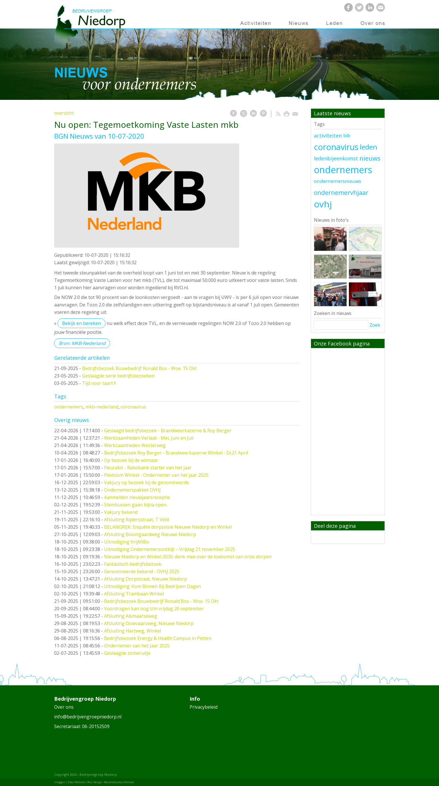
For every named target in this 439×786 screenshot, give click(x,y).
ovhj (323, 204)
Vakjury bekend (120, 512)
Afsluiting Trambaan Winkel (134, 594)
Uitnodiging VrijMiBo (126, 542)
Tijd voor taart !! (99, 383)
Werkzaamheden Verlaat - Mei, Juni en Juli (149, 438)
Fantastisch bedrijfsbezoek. (133, 564)
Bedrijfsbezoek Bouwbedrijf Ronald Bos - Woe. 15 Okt (139, 368)
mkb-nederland (102, 407)
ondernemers (68, 407)
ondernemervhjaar (341, 192)
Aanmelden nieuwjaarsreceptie (137, 497)
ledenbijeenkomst (336, 158)
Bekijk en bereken (81, 323)
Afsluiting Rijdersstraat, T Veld (136, 519)
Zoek (374, 325)
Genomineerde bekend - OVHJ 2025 (141, 571)
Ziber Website (76, 782)
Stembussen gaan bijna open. (135, 505)
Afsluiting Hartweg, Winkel (132, 631)
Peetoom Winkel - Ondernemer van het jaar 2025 (156, 475)
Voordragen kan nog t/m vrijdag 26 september (154, 608)
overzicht (64, 113)
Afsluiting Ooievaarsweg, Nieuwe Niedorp (149, 623)
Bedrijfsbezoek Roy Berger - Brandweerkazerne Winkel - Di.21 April (176, 453)
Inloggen (59, 782)
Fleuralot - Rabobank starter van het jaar (148, 467)
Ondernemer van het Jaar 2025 (137, 645)
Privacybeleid (204, 707)
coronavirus (133, 407)
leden (368, 146)
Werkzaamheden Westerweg (135, 445)
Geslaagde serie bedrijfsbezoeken (118, 376)
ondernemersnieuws (337, 181)
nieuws (369, 158)
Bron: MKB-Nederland (82, 343)
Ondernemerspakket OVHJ (132, 490)
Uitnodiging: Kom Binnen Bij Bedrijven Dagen (152, 586)
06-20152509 (95, 726)
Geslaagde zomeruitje (127, 653)
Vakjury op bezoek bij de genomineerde (146, 482)
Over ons (64, 707)
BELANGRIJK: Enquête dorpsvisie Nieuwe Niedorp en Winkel (168, 527)
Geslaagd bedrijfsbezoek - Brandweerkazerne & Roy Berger (167, 430)
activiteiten (328, 135)
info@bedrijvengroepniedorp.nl (87, 717)
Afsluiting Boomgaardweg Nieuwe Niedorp (150, 534)
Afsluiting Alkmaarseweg (130, 616)
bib (346, 135)
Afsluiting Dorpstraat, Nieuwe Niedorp (145, 579)
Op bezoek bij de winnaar (131, 460)
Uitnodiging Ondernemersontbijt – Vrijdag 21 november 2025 (169, 549)
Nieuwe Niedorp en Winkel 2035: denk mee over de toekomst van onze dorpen (188, 556)
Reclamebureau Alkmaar (119, 782)
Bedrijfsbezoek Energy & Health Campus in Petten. (158, 638)
